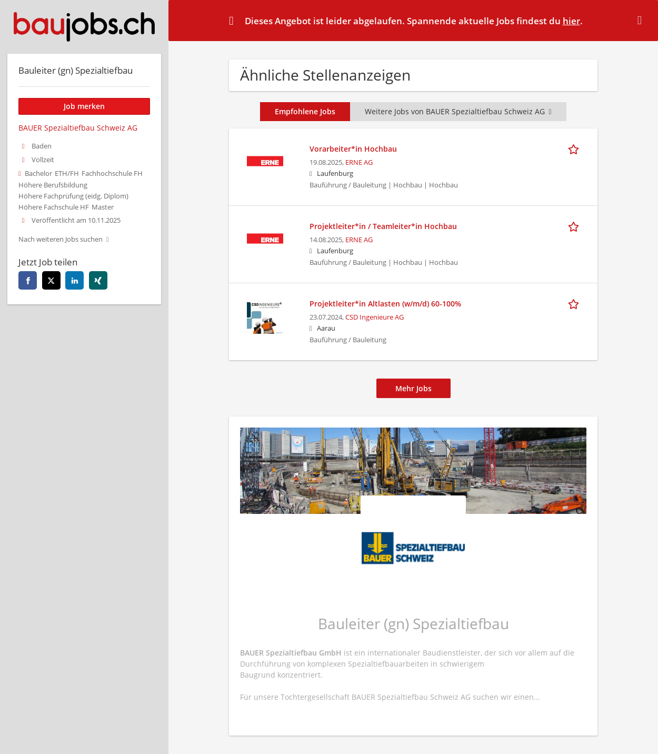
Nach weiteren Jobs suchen (60, 239)
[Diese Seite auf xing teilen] (98, 280)
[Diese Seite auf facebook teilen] (27, 280)
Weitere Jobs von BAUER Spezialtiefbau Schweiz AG (458, 111)
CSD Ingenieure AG (374, 317)
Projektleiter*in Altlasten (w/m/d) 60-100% (385, 304)
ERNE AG (359, 162)
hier (571, 21)
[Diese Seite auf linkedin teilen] (74, 280)
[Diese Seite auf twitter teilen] (51, 280)
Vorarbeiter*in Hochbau (353, 149)
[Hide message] (642, 20)
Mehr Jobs (413, 388)
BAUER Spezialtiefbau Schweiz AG (77, 128)
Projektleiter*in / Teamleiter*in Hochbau (383, 226)
